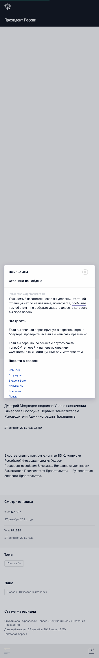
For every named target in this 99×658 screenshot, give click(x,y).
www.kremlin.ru (20, 352)
